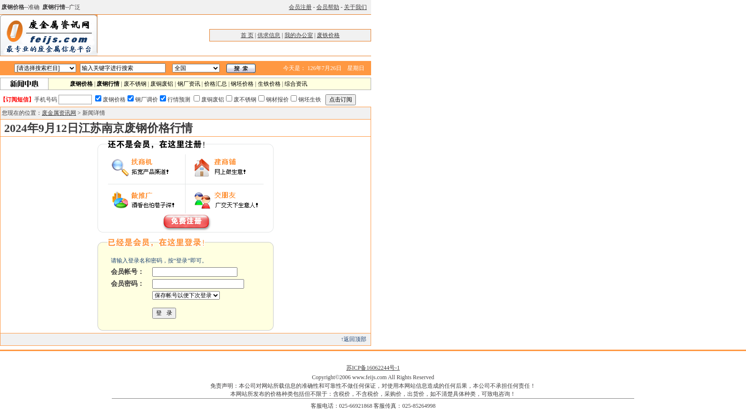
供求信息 (268, 35)
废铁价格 (328, 35)
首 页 (247, 35)
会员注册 (300, 7)
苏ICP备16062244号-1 (373, 367)
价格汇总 (215, 84)
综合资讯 (296, 84)
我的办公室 (299, 35)
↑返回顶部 (353, 339)
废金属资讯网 (59, 113)
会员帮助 (327, 7)
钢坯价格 (242, 84)
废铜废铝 (161, 84)
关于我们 (355, 7)
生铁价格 (269, 84)
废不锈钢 (135, 84)
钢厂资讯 (188, 84)
